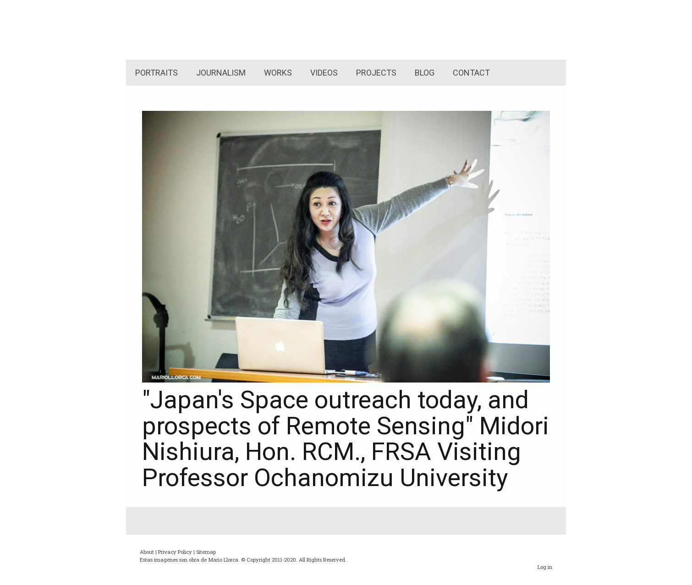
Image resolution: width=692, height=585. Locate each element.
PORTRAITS (156, 72)
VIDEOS (324, 72)
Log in (545, 566)
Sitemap (206, 551)
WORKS (278, 72)
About (147, 551)
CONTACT (471, 72)
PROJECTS (376, 72)
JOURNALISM (221, 72)
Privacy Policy (175, 551)
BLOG (424, 72)
